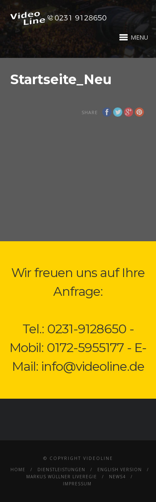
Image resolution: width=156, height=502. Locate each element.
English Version (119, 469)
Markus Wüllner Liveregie (61, 477)
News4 (117, 477)
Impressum (77, 484)
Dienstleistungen (61, 469)
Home (17, 469)
